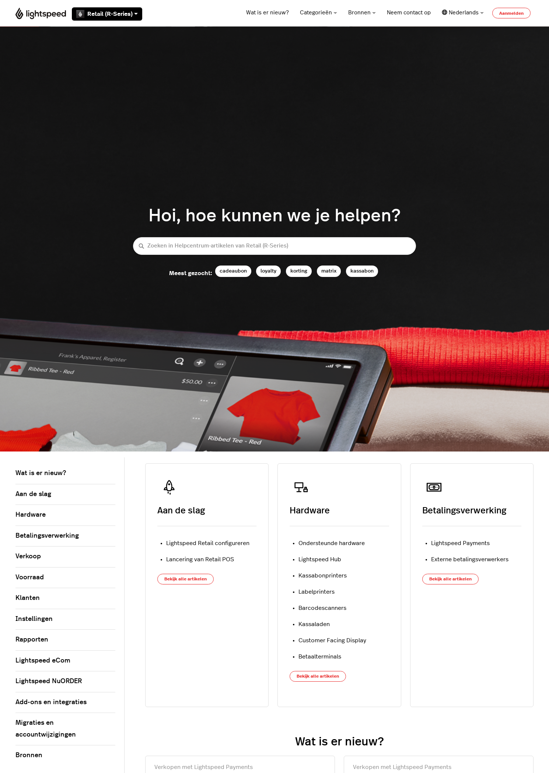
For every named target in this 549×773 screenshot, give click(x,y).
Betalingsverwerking (464, 510)
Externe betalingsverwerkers (469, 559)
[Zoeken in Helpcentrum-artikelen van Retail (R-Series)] (274, 246)
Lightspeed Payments (460, 543)
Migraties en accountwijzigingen (45, 729)
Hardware (310, 510)
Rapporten (31, 639)
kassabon (362, 271)
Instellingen (34, 619)
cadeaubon (233, 271)
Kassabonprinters (322, 576)
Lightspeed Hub (319, 559)
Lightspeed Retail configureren (207, 543)
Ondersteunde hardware (331, 543)
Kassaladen (314, 624)
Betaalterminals (319, 657)
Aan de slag (181, 510)
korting (298, 271)
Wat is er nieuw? (267, 12)
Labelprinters (316, 592)
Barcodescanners (322, 608)
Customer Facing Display (332, 640)
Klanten (27, 598)
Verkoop (28, 556)
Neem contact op (409, 12)
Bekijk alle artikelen (185, 579)
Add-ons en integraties (51, 702)
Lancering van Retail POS (200, 559)
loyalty (268, 271)
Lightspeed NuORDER (48, 681)
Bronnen (362, 12)
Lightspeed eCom (42, 660)
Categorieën (318, 12)
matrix (328, 271)
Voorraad (29, 577)
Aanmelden (511, 13)
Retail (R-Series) (107, 14)
